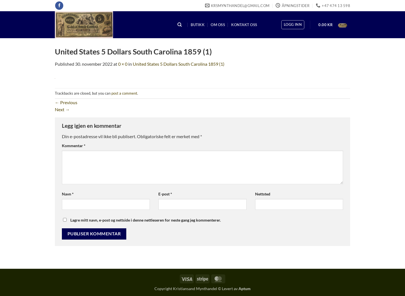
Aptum (244, 288)
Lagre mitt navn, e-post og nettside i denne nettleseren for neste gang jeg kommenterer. (145, 220)
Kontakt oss (244, 24)
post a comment (124, 93)
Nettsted (262, 194)
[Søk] (179, 24)
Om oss (218, 24)
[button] (292, 24)
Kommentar (74, 145)
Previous (66, 102)
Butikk (197, 24)
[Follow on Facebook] (59, 5)
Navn (68, 194)
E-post (165, 194)
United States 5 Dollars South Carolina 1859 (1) (178, 64)
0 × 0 (122, 64)
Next (62, 109)
